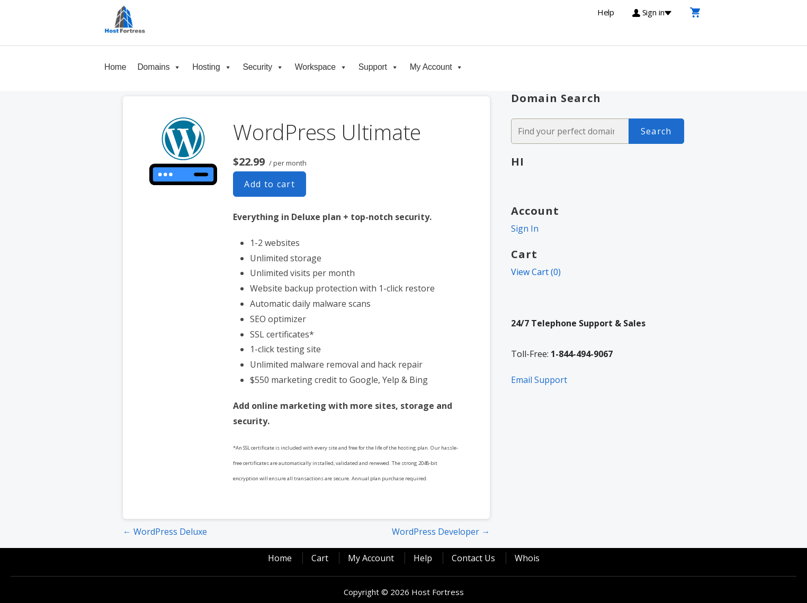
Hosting (206, 66)
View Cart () (536, 272)
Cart (319, 558)
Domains (153, 66)
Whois (527, 558)
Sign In (525, 228)
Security (257, 66)
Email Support (539, 380)
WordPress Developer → (441, 531)
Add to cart (269, 184)
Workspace (315, 66)
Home (115, 66)
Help (423, 558)
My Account (431, 66)
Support (372, 66)
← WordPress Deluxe (165, 531)
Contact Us (473, 558)
